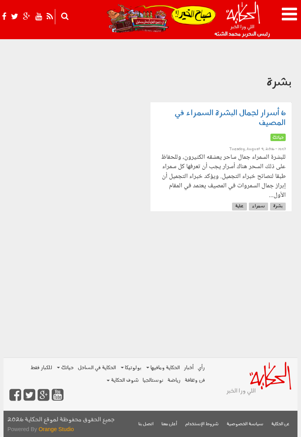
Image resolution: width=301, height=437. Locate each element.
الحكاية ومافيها (163, 368)
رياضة (174, 380)
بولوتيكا (131, 368)
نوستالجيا (153, 380)
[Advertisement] (150, 294)
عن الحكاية (280, 424)
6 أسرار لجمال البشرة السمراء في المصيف (230, 118)
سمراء (258, 206)
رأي (201, 368)
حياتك (65, 368)
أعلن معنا (169, 424)
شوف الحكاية (123, 380)
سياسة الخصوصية (245, 424)
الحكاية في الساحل (97, 368)
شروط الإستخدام (202, 424)
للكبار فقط (41, 368)
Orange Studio (56, 429)
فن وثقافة (195, 380)
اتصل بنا (146, 424)
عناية (239, 206)
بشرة (278, 206)
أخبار (189, 368)
